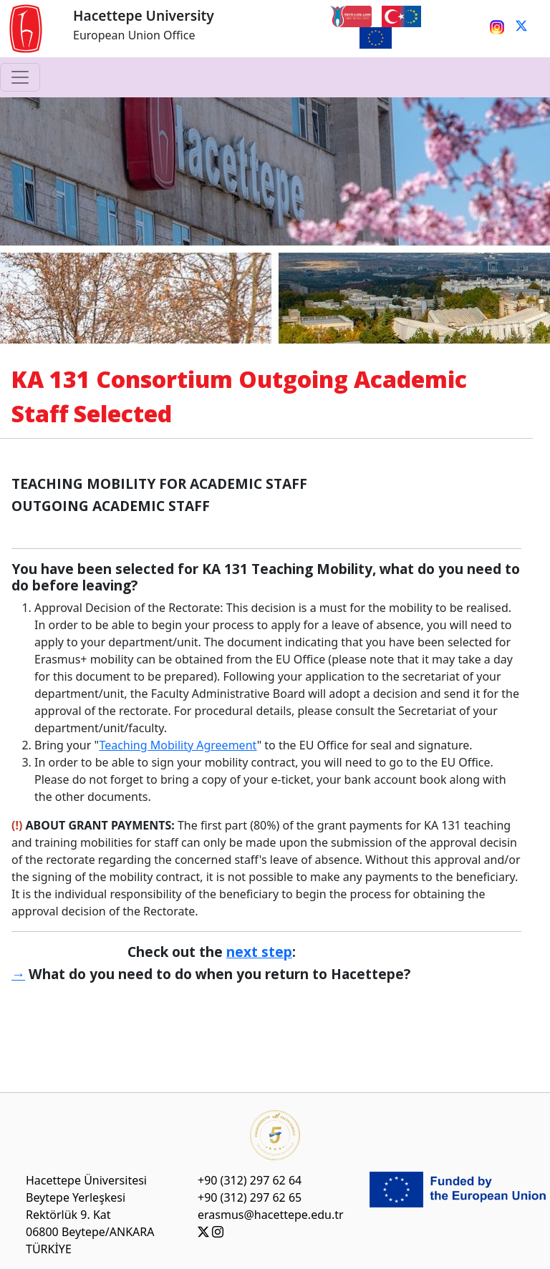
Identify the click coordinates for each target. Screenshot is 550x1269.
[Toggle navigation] (20, 77)
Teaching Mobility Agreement (177, 745)
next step (259, 951)
